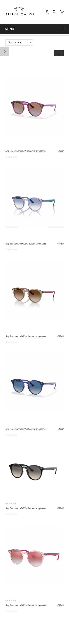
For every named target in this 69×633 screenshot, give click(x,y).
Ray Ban (10, 503)
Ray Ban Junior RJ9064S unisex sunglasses (25, 151)
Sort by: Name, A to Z (20, 42)
